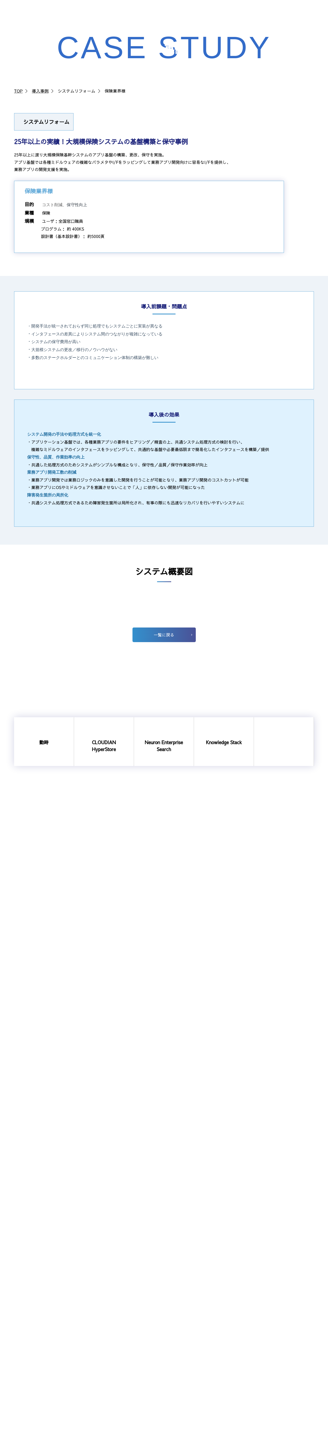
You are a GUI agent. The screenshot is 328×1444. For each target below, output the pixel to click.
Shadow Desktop (32, 1353)
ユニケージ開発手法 (34, 1361)
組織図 (102, 1319)
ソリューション (145, 14)
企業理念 (104, 1293)
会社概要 (104, 1310)
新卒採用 (184, 1336)
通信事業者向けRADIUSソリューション (50, 1327)
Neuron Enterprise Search (40, 1310)
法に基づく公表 (110, 1353)
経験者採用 (186, 1344)
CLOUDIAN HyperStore (37, 1302)
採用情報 (195, 14)
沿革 (100, 1327)
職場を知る (186, 1319)
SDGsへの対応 (109, 1361)
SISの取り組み (109, 1344)
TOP (18, 91)
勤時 (20, 1293)
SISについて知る (191, 1293)
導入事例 (40, 91)
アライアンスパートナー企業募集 (282, 1330)
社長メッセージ (190, 1302)
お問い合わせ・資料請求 (300, 15)
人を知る (184, 1310)
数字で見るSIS (189, 1327)
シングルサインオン (34, 1344)
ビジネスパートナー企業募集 (279, 1342)
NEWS (215, 14)
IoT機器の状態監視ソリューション (46, 1369)
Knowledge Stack (32, 1319)
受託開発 (261, 1294)
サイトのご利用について (297, 1440)
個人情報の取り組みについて (249, 1440)
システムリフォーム (34, 1336)
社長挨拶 (104, 1302)
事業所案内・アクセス (116, 1336)
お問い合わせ (265, 1354)
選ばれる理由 (265, 1281)
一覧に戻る (164, 1050)
